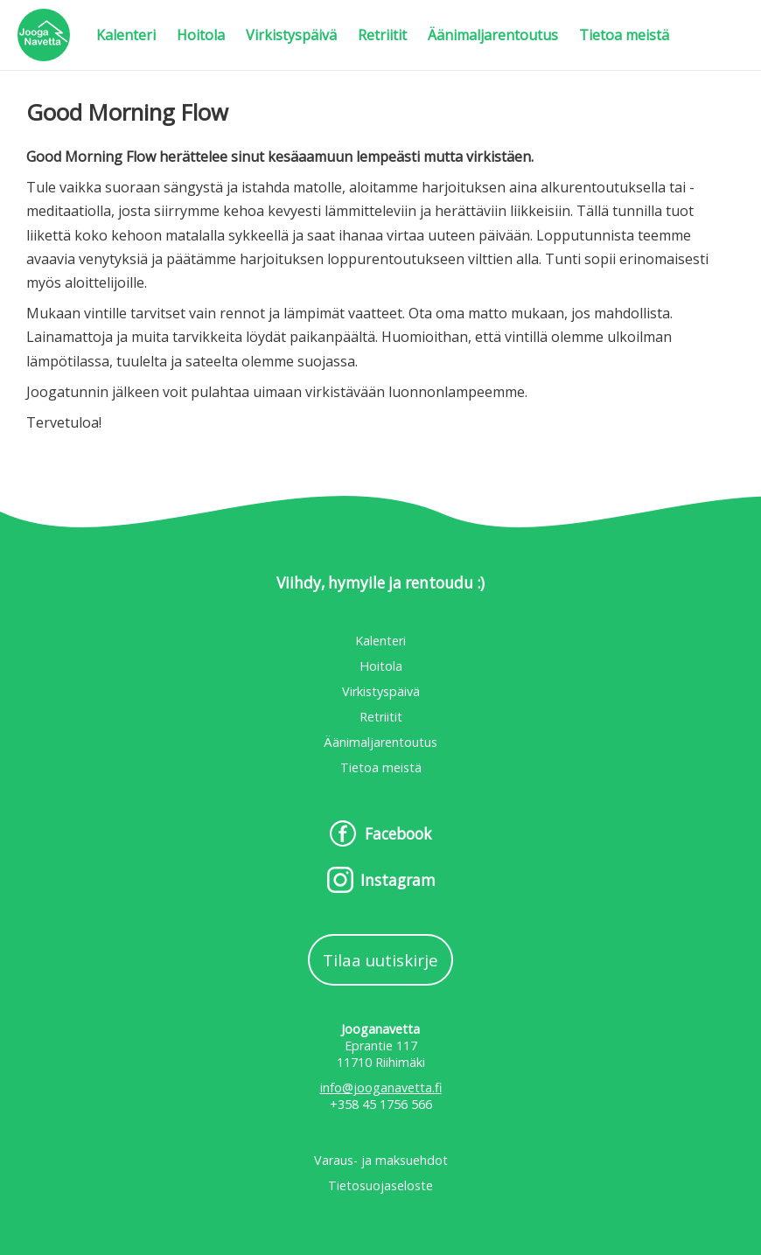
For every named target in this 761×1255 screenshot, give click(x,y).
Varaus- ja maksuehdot (381, 1160)
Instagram (398, 880)
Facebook (398, 834)
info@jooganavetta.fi (381, 1087)
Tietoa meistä (624, 35)
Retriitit (382, 35)
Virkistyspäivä (291, 35)
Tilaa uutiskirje (380, 960)
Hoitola (201, 35)
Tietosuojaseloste (380, 1185)
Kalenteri (126, 35)
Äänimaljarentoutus (493, 35)
